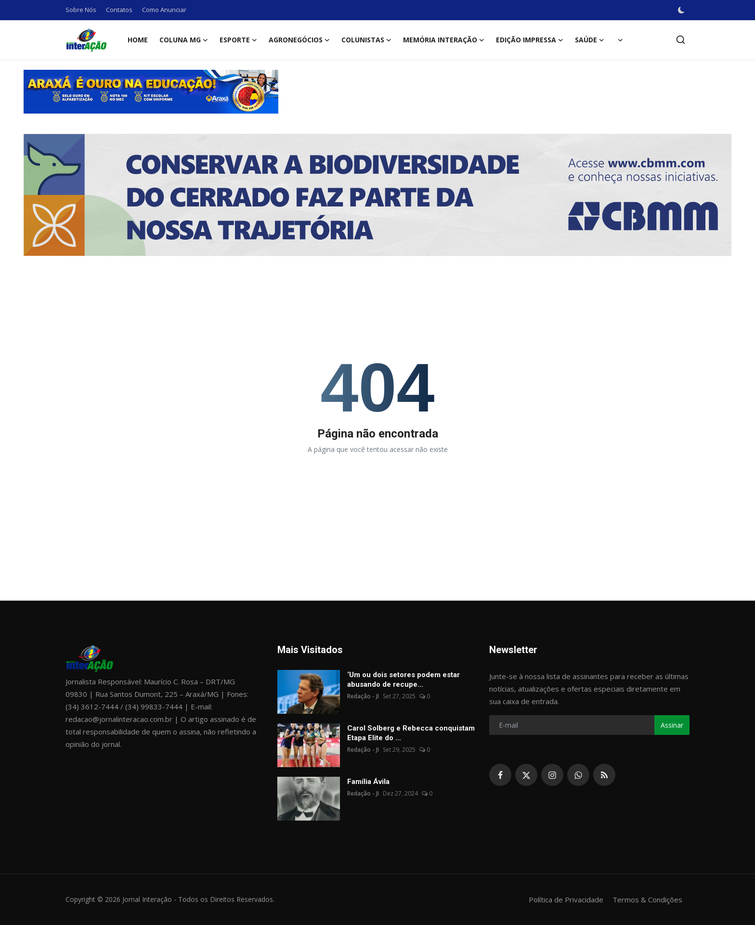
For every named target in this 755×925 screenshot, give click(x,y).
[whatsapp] (578, 775)
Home (138, 39)
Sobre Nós (80, 9)
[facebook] (500, 775)
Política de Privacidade (566, 899)
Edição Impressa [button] (529, 40)
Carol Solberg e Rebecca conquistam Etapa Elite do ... (411, 733)
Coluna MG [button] (183, 40)
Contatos (119, 9)
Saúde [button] (589, 40)
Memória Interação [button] (443, 40)
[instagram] (552, 775)
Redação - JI (363, 696)
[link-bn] (377, 92)
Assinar (672, 725)
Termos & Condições (647, 899)
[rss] (604, 775)
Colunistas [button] (366, 40)
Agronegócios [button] (299, 40)
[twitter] (526, 775)
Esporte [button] (238, 40)
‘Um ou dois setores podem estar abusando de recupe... (403, 679)
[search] (681, 40)
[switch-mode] (681, 10)
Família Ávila (368, 781)
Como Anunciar (164, 9)
